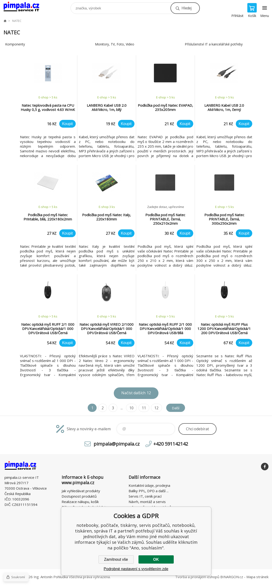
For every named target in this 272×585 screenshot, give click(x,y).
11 (143, 407)
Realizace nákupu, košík (80, 501)
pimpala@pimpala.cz (117, 444)
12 (155, 407)
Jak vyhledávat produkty (81, 490)
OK (156, 559)
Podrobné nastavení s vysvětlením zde (136, 569)
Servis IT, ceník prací (145, 496)
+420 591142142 (170, 444)
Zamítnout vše (116, 559)
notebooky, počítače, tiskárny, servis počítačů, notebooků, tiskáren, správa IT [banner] (24, 7)
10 (130, 407)
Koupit (67, 124)
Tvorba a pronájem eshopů (197, 576)
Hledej (186, 8)
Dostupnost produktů (79, 496)
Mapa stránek (257, 576)
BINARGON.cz (231, 576)
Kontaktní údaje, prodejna (149, 485)
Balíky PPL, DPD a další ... (149, 490)
